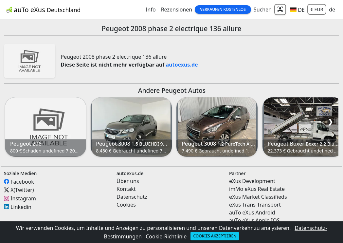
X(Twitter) (22, 189)
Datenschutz (132, 196)
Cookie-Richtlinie (166, 236)
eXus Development (252, 181)
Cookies (126, 204)
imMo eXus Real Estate (257, 188)
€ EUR (317, 9)
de (332, 9)
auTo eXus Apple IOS (254, 220)
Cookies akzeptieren (214, 236)
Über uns (128, 181)
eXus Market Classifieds (258, 196)
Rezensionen (176, 9)
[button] (297, 9)
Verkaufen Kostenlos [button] (223, 9)
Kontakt (126, 188)
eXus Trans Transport (255, 204)
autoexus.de (182, 64)
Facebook (22, 181)
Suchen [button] (263, 9)
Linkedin (20, 206)
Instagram (23, 198)
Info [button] (151, 9)
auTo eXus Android (252, 212)
